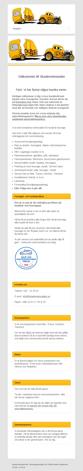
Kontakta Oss (23, 102)
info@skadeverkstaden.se (36, 296)
